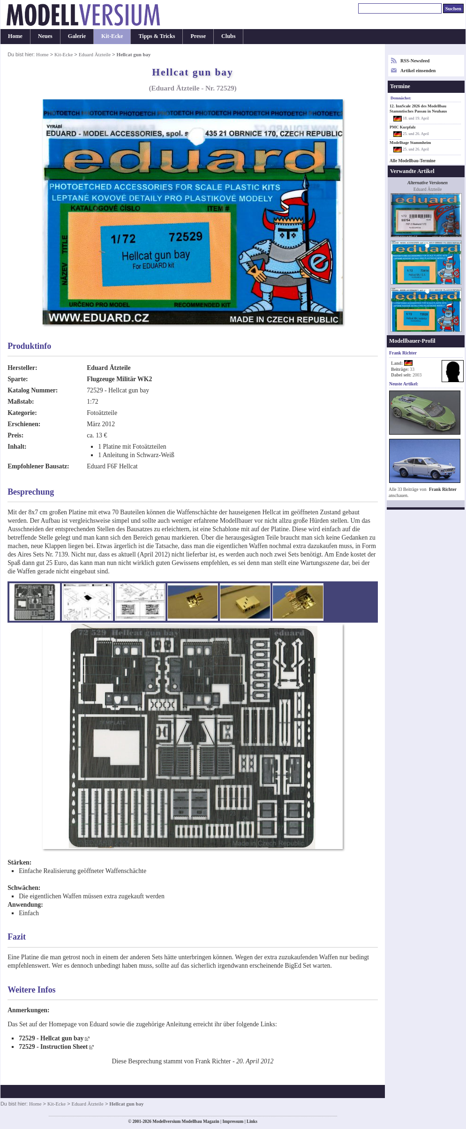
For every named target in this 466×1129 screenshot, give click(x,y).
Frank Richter (443, 489)
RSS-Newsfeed (414, 60)
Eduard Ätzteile (95, 54)
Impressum (232, 1121)
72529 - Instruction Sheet (53, 1046)
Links (252, 1121)
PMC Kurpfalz (403, 127)
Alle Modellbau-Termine (413, 160)
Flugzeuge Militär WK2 (119, 379)
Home (15, 36)
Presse (198, 36)
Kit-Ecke (112, 36)
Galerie (77, 36)
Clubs (228, 36)
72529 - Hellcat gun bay (51, 1038)
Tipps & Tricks (156, 36)
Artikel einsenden (418, 70)
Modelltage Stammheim (410, 142)
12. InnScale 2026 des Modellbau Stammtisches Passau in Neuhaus (418, 108)
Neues (45, 36)
